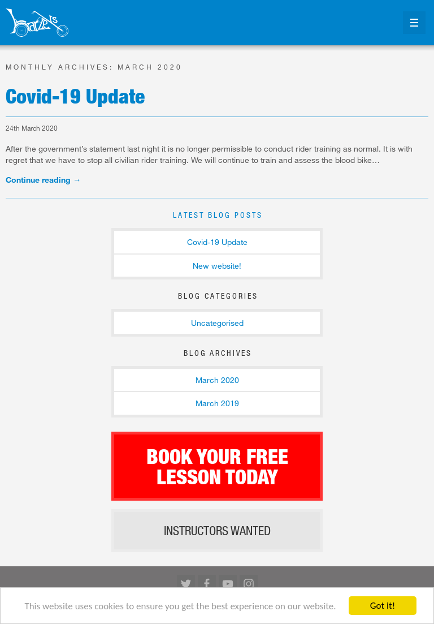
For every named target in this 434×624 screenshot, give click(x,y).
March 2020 (217, 380)
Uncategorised (217, 323)
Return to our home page (37, 22)
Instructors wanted (217, 530)
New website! (217, 265)
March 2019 (217, 403)
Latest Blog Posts (218, 215)
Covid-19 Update (75, 95)
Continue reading (43, 179)
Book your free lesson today (217, 466)
